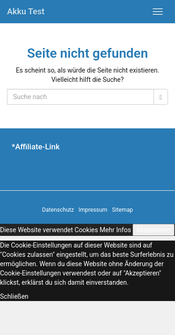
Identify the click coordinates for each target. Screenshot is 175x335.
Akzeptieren (153, 230)
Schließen (14, 296)
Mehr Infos (115, 230)
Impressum (92, 210)
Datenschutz (58, 210)
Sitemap (122, 210)
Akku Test (25, 11)
